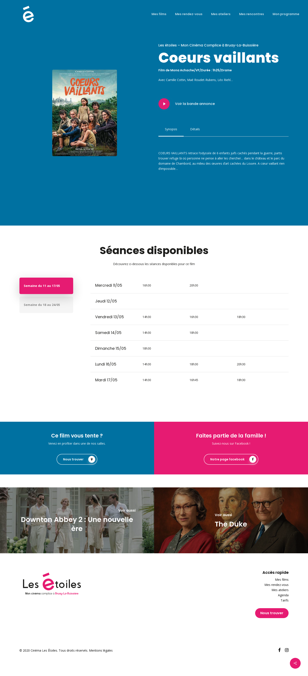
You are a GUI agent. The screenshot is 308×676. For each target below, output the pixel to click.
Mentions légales (101, 650)
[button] (171, 129)
